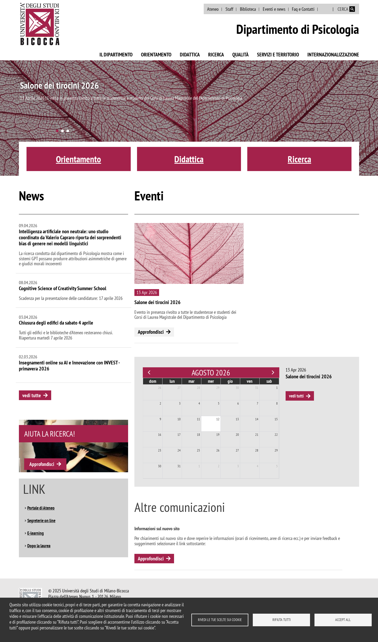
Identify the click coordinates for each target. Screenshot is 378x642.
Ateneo (213, 9)
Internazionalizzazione (333, 54)
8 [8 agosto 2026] (277, 403)
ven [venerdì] (250, 381)
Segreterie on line (41, 520)
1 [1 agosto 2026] (277, 387)
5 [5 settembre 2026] (277, 466)
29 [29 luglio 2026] (217, 387)
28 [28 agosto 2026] (256, 450)
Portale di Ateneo (41, 508)
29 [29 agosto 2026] (276, 450)
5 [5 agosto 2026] (218, 403)
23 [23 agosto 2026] (159, 450)
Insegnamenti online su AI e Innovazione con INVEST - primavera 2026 (69, 365)
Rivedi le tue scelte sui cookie (220, 619)
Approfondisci (41, 464)
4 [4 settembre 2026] (257, 466)
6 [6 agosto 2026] (238, 403)
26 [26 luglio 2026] (159, 387)
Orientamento (156, 54)
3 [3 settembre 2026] (238, 466)
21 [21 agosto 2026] (256, 434)
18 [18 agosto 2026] (198, 434)
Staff (229, 9)
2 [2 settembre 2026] (218, 466)
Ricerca (216, 54)
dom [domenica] (152, 381)
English (325, 9)
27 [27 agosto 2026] (237, 450)
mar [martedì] (191, 381)
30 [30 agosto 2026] (159, 466)
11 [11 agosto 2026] (198, 419)
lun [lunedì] (172, 381)
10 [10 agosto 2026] (179, 419)
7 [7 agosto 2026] (257, 403)
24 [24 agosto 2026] (179, 450)
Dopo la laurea (38, 546)
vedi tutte (31, 395)
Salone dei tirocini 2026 (59, 85)
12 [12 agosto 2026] (217, 419)
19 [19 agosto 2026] (217, 434)
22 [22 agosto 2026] (276, 434)
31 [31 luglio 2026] (256, 387)
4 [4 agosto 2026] (199, 403)
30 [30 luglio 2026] (237, 387)
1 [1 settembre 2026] (199, 466)
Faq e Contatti (303, 9)
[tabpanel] (189, 118)
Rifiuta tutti (281, 619)
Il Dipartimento (116, 54)
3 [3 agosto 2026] (180, 403)
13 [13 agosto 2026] (237, 419)
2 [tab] (62, 131)
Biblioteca (248, 9)
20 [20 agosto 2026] (237, 434)
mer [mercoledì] (211, 381)
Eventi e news (274, 9)
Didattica (190, 54)
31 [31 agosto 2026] (179, 466)
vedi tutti (296, 396)
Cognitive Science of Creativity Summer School (62, 288)
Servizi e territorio (278, 54)
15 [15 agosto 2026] (276, 419)
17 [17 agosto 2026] (179, 434)
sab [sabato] (269, 381)
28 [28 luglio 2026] (198, 387)
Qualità (240, 54)
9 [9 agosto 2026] (160, 419)
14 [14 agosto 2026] (256, 419)
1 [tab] (57, 131)
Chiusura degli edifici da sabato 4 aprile (56, 322)
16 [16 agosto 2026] (159, 434)
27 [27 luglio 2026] (179, 387)
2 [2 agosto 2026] (160, 403)
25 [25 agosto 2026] (198, 450)
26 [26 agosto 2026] (217, 450)
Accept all (343, 619)
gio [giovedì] (230, 381)
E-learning (35, 533)
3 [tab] (67, 131)
